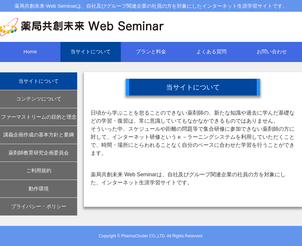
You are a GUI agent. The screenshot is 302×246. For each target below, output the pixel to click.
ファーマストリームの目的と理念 (39, 117)
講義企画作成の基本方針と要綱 (38, 134)
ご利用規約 (38, 170)
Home (30, 51)
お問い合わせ (272, 51)
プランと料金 (151, 51)
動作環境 (39, 188)
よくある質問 (211, 51)
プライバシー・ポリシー (38, 206)
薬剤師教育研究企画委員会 (38, 153)
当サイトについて (90, 51)
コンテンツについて (38, 99)
